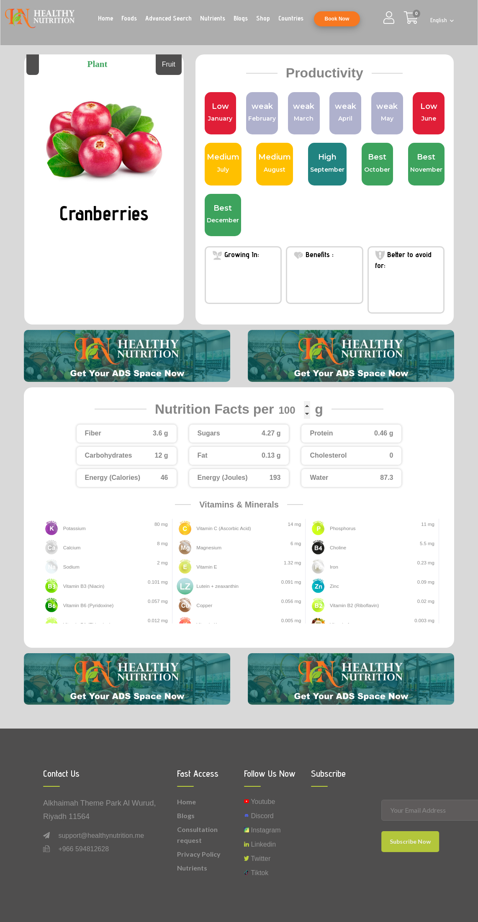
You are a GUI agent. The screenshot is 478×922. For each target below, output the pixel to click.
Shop (263, 18)
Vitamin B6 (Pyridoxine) (88, 605)
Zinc (334, 586)
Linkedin (260, 844)
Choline (338, 547)
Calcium (71, 547)
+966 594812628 (83, 848)
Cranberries (104, 213)
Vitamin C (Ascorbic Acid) (223, 528)
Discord (259, 815)
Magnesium (208, 547)
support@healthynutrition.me (101, 835)
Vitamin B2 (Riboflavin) (354, 605)
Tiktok (256, 872)
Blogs (241, 18)
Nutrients (212, 18)
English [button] (439, 20)
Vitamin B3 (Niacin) (83, 586)
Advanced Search (168, 18)
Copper (204, 605)
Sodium (71, 566)
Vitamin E (206, 566)
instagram (262, 830)
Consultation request (197, 834)
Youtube (259, 801)
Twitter (257, 858)
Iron (334, 566)
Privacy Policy (199, 854)
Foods (129, 18)
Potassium (74, 528)
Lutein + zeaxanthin (217, 586)
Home (105, 18)
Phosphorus (342, 528)
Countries (290, 18)
